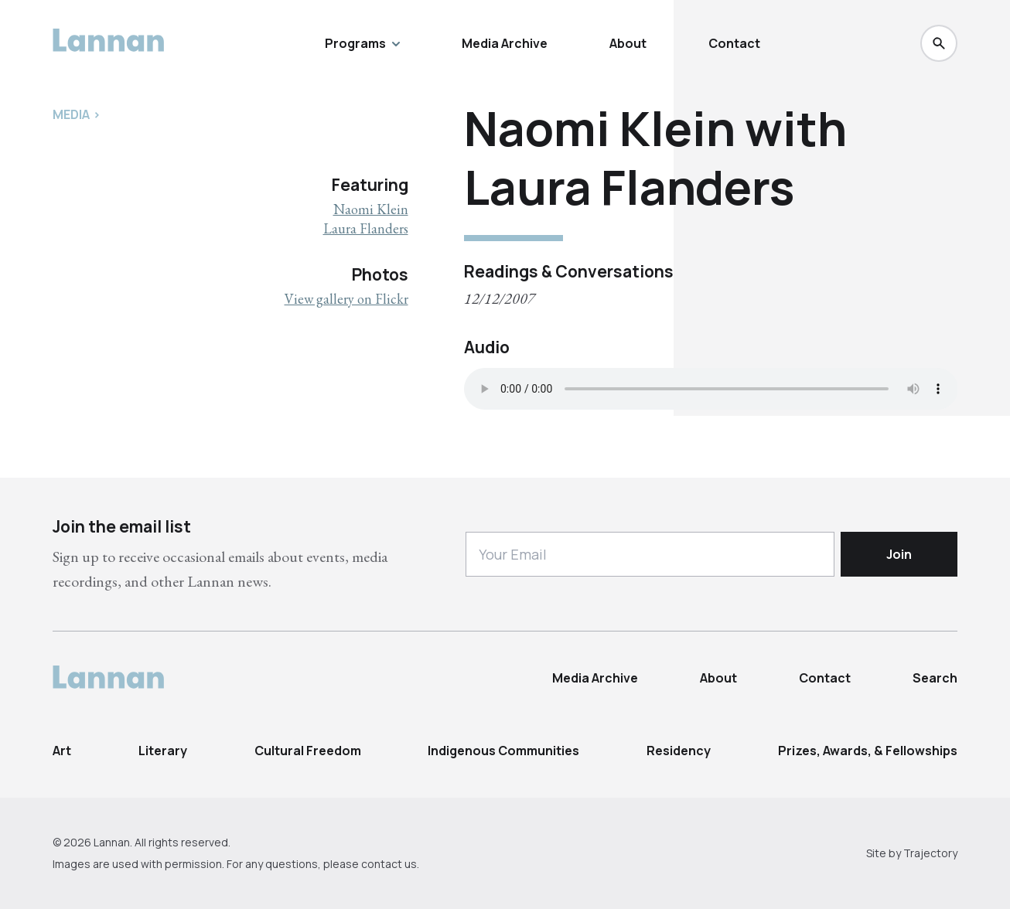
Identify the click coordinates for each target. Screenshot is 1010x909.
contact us (389, 863)
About (628, 43)
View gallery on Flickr (346, 299)
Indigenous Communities (503, 750)
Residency (679, 750)
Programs (362, 43)
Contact (734, 43)
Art (62, 750)
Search (935, 677)
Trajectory (930, 853)
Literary (162, 750)
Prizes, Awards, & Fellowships (867, 750)
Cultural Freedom (307, 750)
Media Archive (505, 43)
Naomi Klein (370, 209)
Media (71, 114)
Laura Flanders (365, 228)
